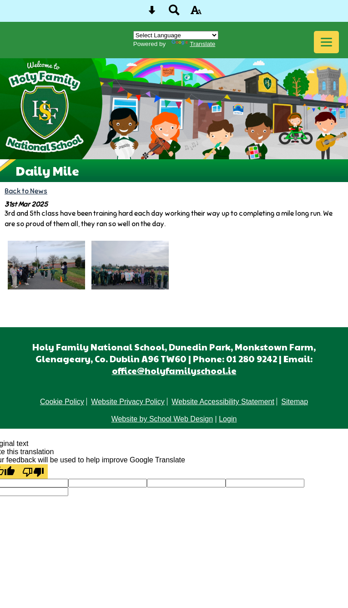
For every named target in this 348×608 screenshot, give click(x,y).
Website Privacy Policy (128, 401)
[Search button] (174, 13)
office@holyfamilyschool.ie (174, 370)
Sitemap (294, 401)
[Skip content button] (152, 13)
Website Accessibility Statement (222, 401)
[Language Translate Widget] (175, 35)
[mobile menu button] (326, 42)
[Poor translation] (33, 471)
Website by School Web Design (162, 419)
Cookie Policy (62, 401)
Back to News (26, 191)
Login (228, 419)
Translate (193, 44)
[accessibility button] (196, 13)
